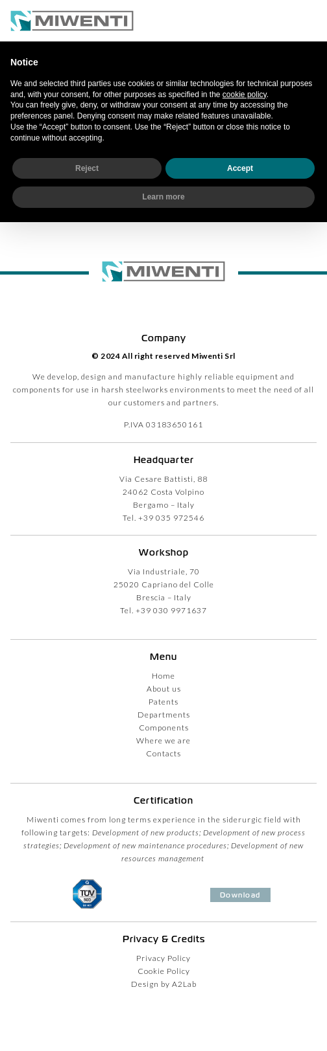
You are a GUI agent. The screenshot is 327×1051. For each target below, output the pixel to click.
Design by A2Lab (164, 984)
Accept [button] (240, 168)
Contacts (163, 753)
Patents (163, 701)
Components (164, 727)
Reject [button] (87, 168)
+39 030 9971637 (171, 610)
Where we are (163, 740)
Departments (164, 714)
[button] (310, 20)
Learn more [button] (163, 196)
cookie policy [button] (245, 94)
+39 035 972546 (171, 518)
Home (163, 676)
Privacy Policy (163, 958)
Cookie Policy (164, 971)
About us (164, 689)
